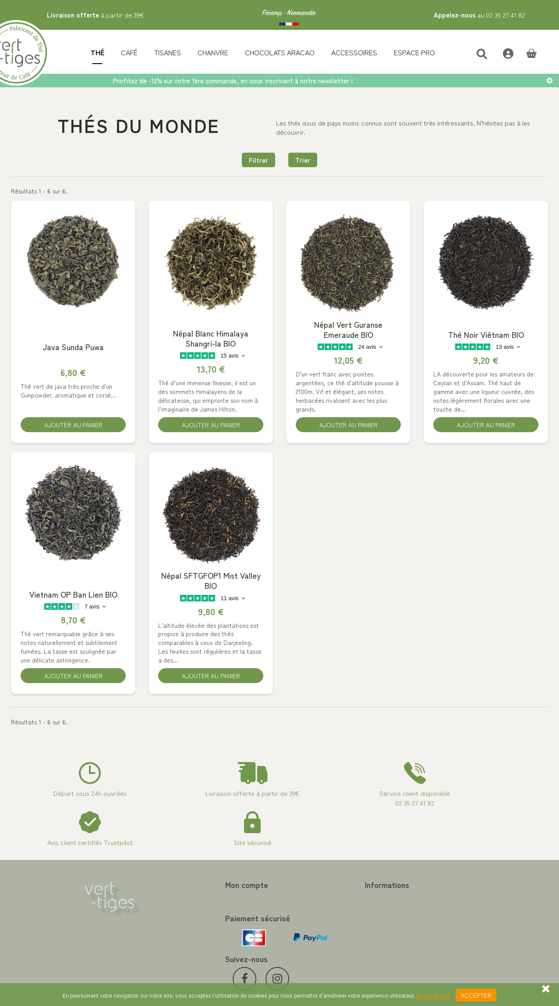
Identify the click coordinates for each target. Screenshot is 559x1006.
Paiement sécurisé (311, 921)
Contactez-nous (308, 900)
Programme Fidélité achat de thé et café (342, 911)
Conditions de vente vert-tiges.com (335, 942)
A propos (298, 932)
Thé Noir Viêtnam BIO (486, 335)
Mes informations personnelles (187, 932)
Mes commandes (168, 900)
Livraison (298, 953)
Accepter (476, 995)
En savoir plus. (433, 996)
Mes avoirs (160, 911)
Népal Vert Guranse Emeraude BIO (348, 330)
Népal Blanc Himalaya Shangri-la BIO (210, 339)
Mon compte (167, 887)
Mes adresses (164, 921)
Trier (302, 160)
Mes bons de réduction (177, 942)
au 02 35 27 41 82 (479, 14)
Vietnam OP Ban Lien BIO (73, 596)
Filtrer (258, 160)
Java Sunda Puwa (73, 347)
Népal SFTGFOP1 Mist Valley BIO (211, 583)
